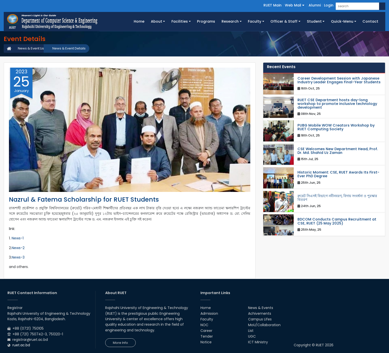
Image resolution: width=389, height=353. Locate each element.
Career (206, 330)
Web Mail (294, 5)
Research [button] (230, 21)
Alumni (315, 5)
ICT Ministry (258, 342)
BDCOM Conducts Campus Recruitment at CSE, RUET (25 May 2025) (336, 221)
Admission (209, 313)
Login (328, 5)
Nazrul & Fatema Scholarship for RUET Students (84, 199)
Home (141, 21)
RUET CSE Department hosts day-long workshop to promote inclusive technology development (337, 104)
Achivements (259, 313)
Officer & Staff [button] (283, 21)
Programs (206, 21)
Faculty (206, 319)
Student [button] (314, 21)
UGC (252, 336)
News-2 (18, 247)
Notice (206, 342)
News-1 (18, 238)
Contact (370, 21)
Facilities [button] (179, 21)
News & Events (260, 307)
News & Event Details (69, 48)
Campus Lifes (260, 319)
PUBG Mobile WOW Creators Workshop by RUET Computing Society (336, 127)
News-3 (18, 257)
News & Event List (31, 48)
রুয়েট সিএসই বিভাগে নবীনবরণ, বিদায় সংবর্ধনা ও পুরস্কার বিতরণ (337, 198)
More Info (120, 342)
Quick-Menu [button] (342, 21)
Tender (206, 336)
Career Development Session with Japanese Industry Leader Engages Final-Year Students (339, 80)
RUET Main (272, 5)
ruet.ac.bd (21, 345)
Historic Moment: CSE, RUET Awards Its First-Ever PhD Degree (338, 174)
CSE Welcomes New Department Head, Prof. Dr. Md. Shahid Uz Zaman (337, 151)
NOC (204, 324)
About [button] (156, 21)
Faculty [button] (254, 21)
